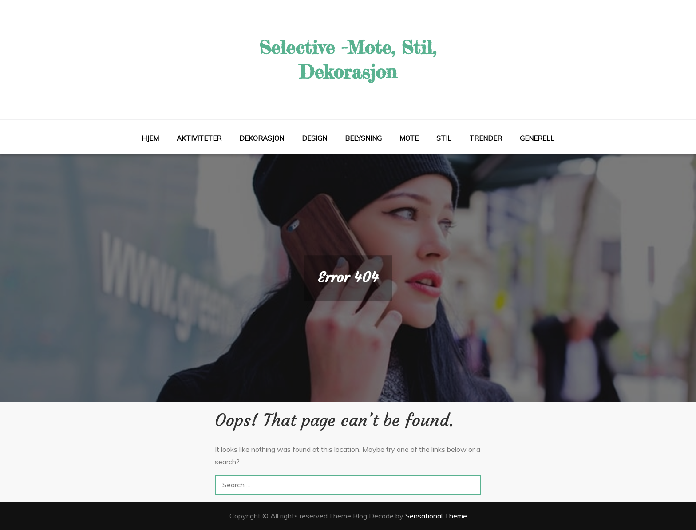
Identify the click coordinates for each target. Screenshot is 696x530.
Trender (485, 138)
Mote (409, 138)
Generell (537, 138)
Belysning (363, 138)
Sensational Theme (436, 515)
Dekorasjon (261, 138)
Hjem (150, 138)
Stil (443, 138)
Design (314, 138)
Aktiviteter (199, 138)
